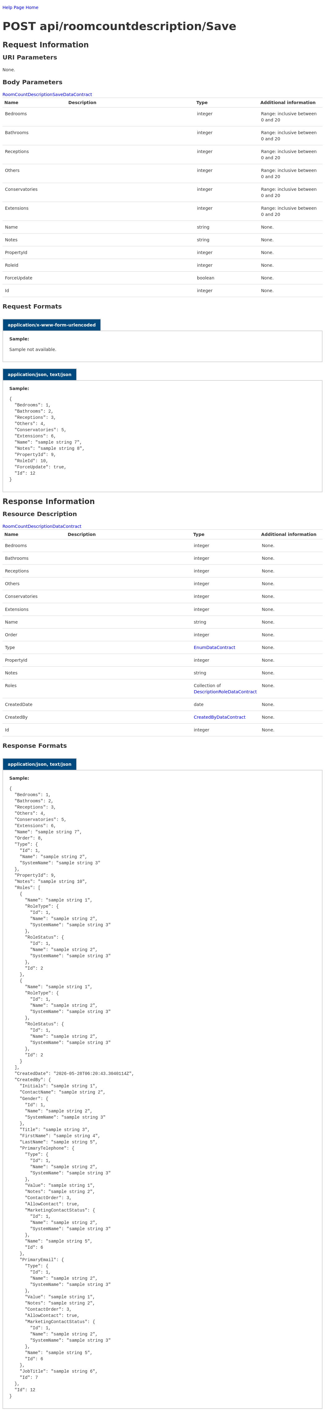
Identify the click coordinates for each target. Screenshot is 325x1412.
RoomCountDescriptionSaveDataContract (47, 94)
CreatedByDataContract (219, 717)
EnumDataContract (214, 647)
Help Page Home (20, 7)
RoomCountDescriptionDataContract (41, 526)
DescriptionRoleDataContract (225, 691)
